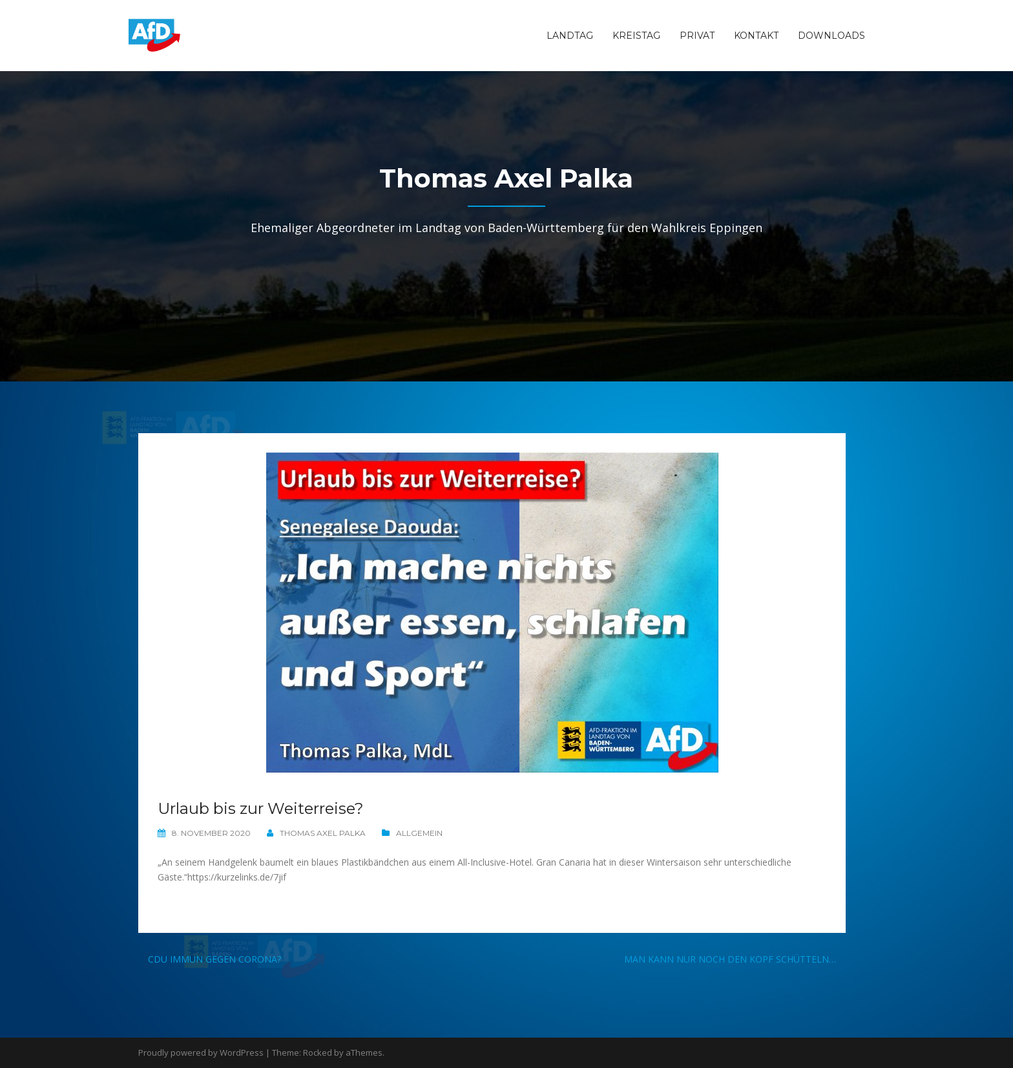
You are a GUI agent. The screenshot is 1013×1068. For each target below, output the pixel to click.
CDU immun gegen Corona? (214, 959)
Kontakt (756, 35)
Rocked (317, 1052)
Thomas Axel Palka (323, 833)
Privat (697, 35)
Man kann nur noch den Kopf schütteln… (730, 959)
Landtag (570, 35)
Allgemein (419, 833)
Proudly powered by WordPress (201, 1052)
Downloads (831, 35)
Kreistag (636, 35)
